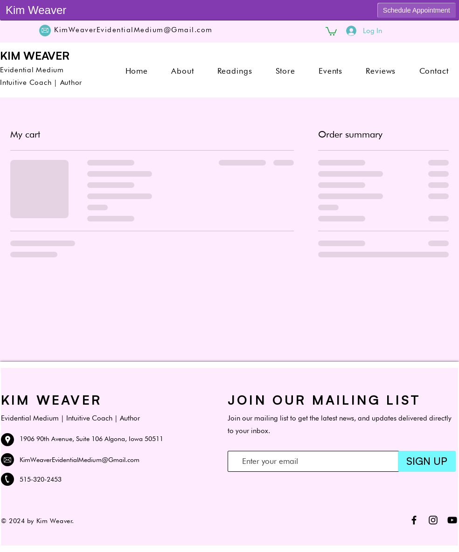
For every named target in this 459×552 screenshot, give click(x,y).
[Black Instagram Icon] (433, 520)
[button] (331, 30)
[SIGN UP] (427, 461)
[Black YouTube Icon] (452, 520)
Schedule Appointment (416, 10)
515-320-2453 (41, 479)
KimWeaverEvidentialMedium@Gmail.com (133, 30)
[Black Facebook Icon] (414, 520)
